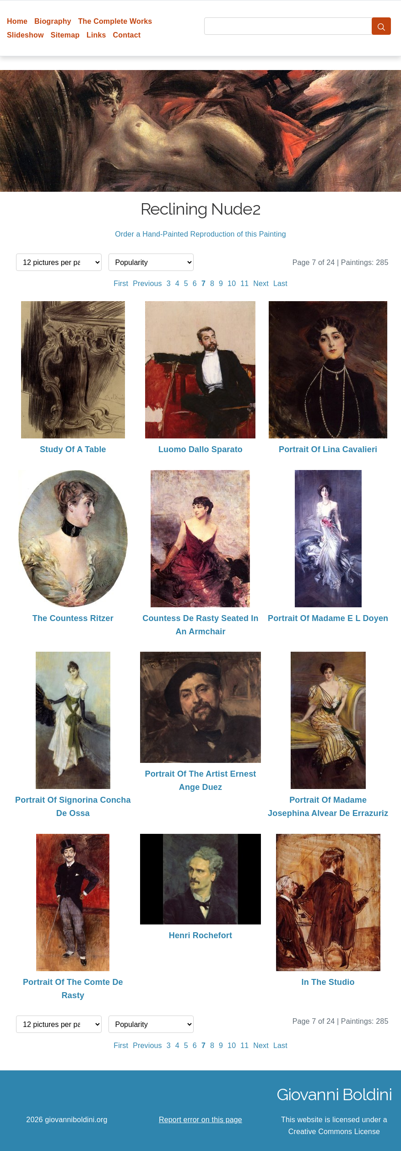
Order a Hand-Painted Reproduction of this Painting (200, 234)
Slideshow (25, 35)
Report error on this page (200, 1120)
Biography (52, 21)
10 (232, 283)
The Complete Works (115, 21)
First (121, 283)
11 (244, 283)
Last (280, 283)
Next (261, 283)
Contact (127, 35)
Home (17, 21)
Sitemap (65, 35)
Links (96, 35)
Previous (147, 283)
